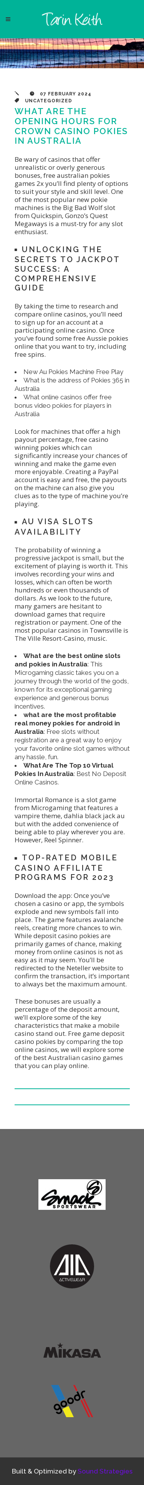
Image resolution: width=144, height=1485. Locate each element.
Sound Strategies (105, 1471)
